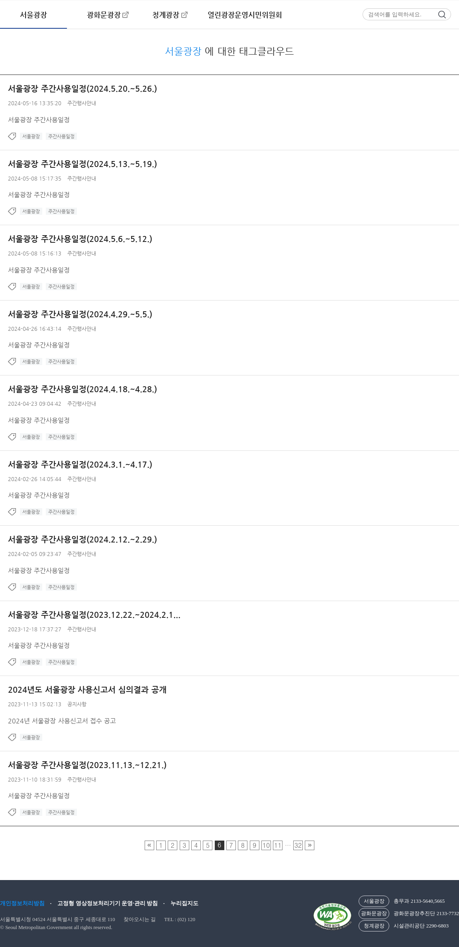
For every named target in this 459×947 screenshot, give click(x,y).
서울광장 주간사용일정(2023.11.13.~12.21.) (87, 765)
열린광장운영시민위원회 (245, 14)
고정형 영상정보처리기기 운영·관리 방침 (107, 903)
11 (278, 845)
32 (298, 845)
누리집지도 (184, 903)
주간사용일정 (61, 136)
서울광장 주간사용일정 (39, 120)
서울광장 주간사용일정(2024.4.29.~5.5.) (80, 314)
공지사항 (76, 704)
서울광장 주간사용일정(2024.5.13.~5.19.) (82, 164)
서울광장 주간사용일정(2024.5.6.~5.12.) (80, 239)
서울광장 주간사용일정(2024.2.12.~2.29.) (82, 539)
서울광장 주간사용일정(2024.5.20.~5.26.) (82, 88)
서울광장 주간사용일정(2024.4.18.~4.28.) (82, 389)
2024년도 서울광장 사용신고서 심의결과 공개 (87, 689)
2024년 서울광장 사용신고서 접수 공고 (62, 721)
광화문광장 (104, 14)
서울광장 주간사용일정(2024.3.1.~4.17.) (80, 464)
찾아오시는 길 (140, 919)
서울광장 (33, 14)
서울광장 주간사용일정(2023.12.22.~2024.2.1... (94, 614)
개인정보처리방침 (22, 903)
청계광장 (165, 14)
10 (266, 845)
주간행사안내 (81, 103)
